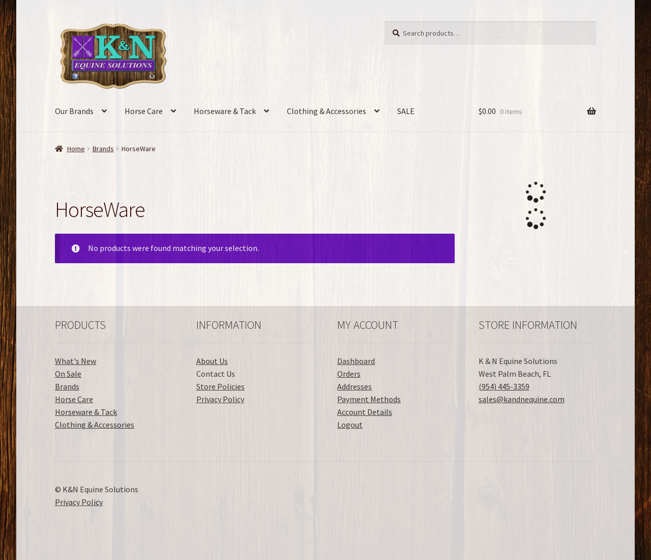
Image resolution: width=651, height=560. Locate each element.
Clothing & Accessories (326, 111)
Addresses (354, 386)
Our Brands (74, 111)
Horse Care (144, 111)
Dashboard (356, 361)
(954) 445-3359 (504, 386)
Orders (349, 374)
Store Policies (220, 386)
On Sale (68, 374)
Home (76, 148)
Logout (350, 424)
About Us (212, 361)
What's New (75, 361)
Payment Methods (369, 399)
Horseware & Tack (225, 111)
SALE (406, 111)
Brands (103, 148)
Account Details (364, 412)
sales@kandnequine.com (522, 399)
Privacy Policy (220, 399)
